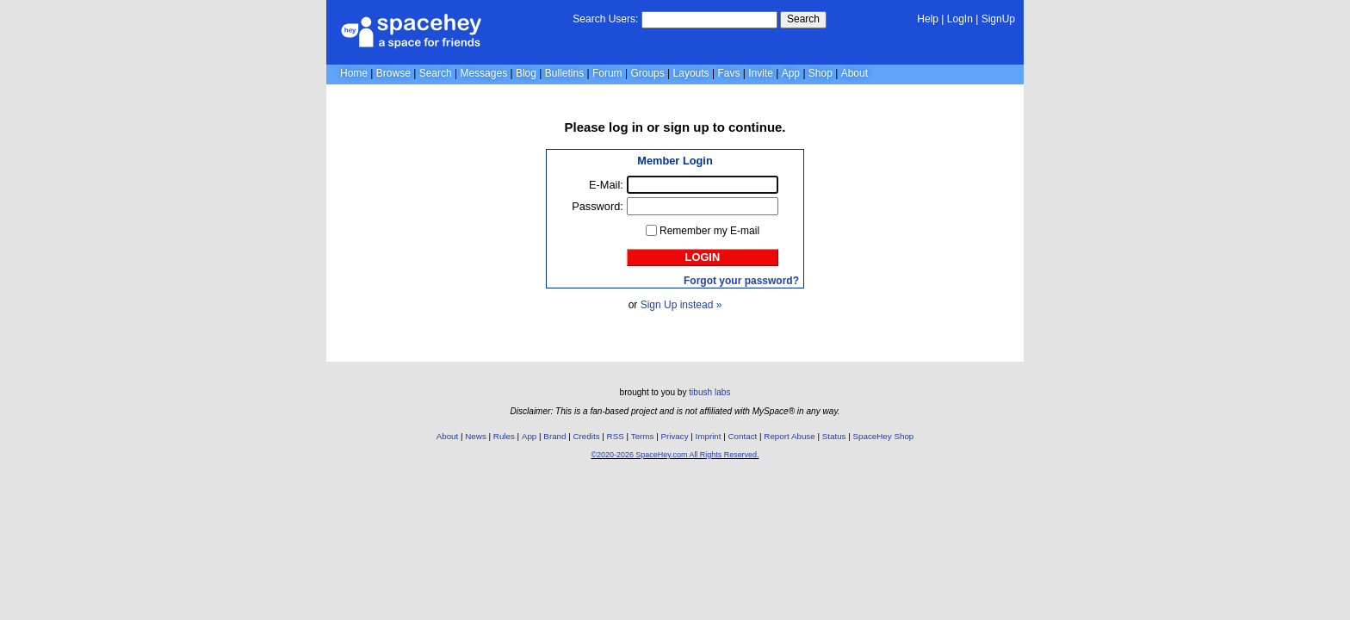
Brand (554, 436)
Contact (743, 436)
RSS (615, 436)
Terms (642, 436)
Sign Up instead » (681, 305)
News (475, 436)
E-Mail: (606, 184)
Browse (393, 73)
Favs (728, 73)
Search (803, 19)
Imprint (708, 436)
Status (834, 436)
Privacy (674, 436)
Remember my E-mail (709, 231)
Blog (526, 73)
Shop (820, 73)
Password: (597, 206)
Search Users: (605, 19)
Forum (607, 73)
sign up (686, 127)
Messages (483, 73)
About (854, 73)
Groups (647, 73)
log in (626, 127)
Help (927, 19)
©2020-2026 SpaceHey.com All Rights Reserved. (675, 454)
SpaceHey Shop (883, 436)
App (791, 73)
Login (703, 257)
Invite (760, 73)
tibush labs (709, 392)
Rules (504, 436)
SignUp (998, 19)
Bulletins (564, 73)
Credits (586, 436)
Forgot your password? (741, 281)
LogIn (960, 19)
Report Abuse (789, 436)
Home (354, 73)
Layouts (691, 73)
